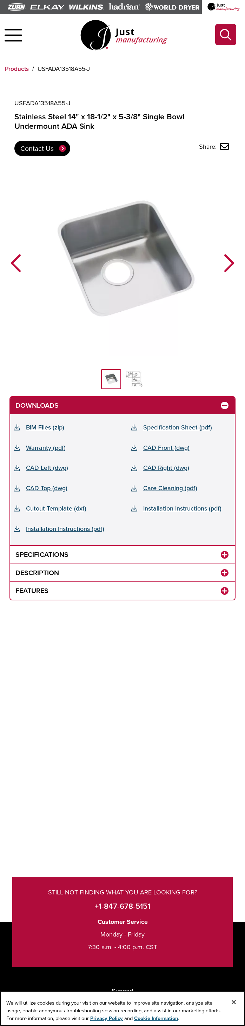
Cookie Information (156, 1018)
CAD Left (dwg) (47, 467)
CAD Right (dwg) (166, 467)
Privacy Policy (106, 1018)
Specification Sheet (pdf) (177, 427)
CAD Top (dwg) (46, 488)
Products (17, 69)
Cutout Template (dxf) (56, 508)
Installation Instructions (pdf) (182, 508)
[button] (15, 263)
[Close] (233, 1002)
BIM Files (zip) (45, 427)
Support (123, 990)
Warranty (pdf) (46, 447)
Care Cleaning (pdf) (170, 488)
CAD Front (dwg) (166, 447)
